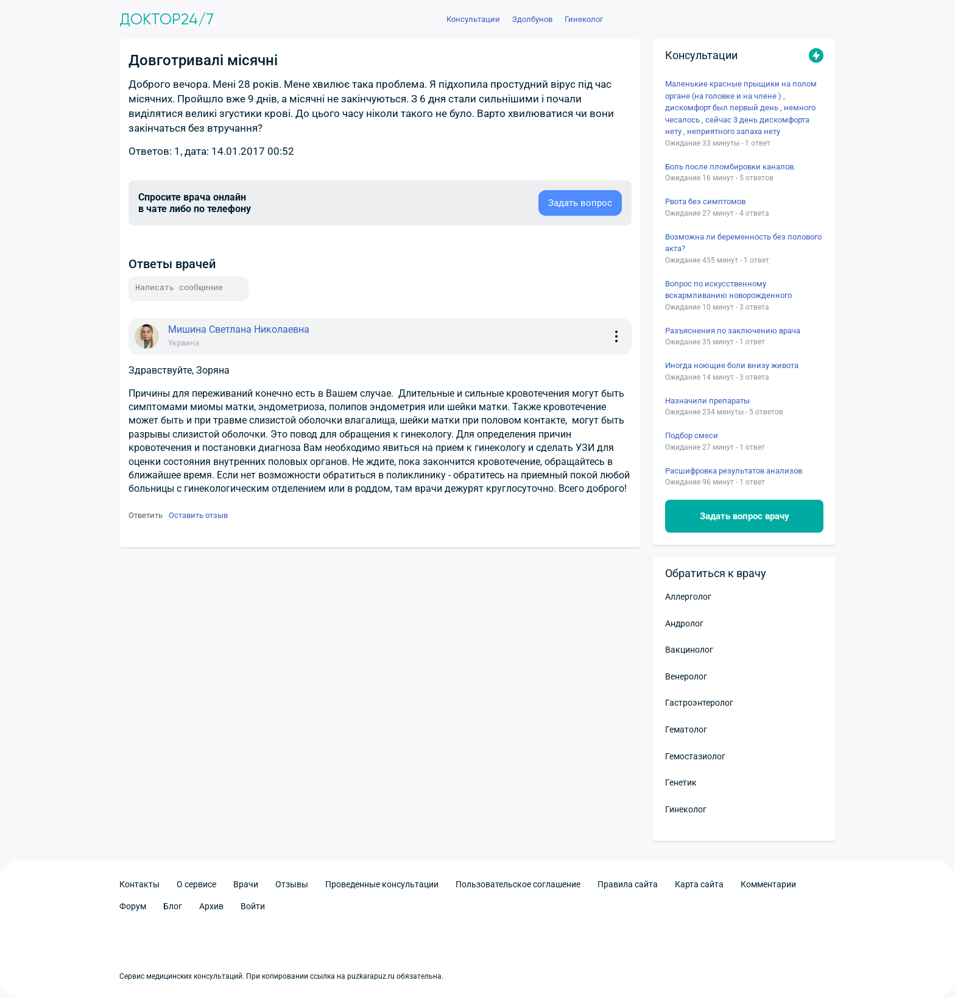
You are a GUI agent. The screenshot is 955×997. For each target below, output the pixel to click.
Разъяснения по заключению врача (732, 330)
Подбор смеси (691, 435)
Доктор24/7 (166, 19)
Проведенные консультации (382, 884)
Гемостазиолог (695, 756)
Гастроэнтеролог (699, 703)
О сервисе (196, 884)
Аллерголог (688, 596)
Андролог (684, 623)
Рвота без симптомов (705, 201)
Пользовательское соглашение (518, 884)
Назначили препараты (707, 400)
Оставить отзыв (198, 515)
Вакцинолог (689, 650)
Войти (253, 906)
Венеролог (686, 676)
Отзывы (291, 884)
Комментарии (768, 884)
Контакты (139, 884)
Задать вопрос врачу (744, 516)
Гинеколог (686, 809)
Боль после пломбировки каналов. (730, 166)
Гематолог (686, 729)
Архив (211, 906)
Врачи (245, 884)
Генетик (681, 782)
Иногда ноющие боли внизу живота (731, 365)
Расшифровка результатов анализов (733, 470)
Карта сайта (699, 884)
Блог (172, 906)
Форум (132, 906)
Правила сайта (627, 884)
